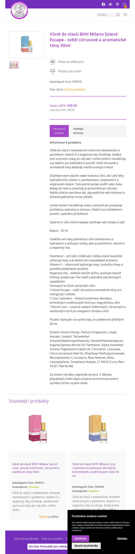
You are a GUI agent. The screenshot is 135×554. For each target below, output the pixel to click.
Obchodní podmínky (26, 539)
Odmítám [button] (122, 538)
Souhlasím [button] (80, 538)
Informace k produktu (59, 131)
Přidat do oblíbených (67, 62)
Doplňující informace (78, 131)
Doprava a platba (52, 539)
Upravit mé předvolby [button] (86, 545)
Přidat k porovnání (65, 71)
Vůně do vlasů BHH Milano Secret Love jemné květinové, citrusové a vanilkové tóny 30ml (54, 468)
